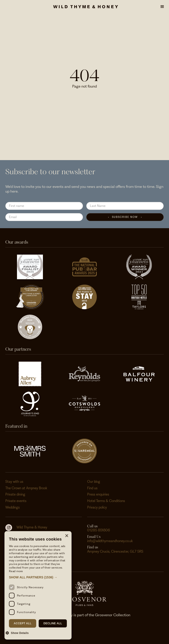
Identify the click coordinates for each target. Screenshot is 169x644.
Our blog (93, 482)
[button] (162, 6)
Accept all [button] (23, 623)
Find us (92, 488)
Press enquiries (98, 494)
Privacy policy (97, 507)
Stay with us (14, 482)
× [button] (66, 536)
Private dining (15, 494)
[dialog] (38, 585)
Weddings (12, 507)
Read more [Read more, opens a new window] (16, 571)
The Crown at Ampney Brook (26, 488)
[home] (84, 6)
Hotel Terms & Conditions (106, 501)
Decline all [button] (52, 623)
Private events (15, 501)
